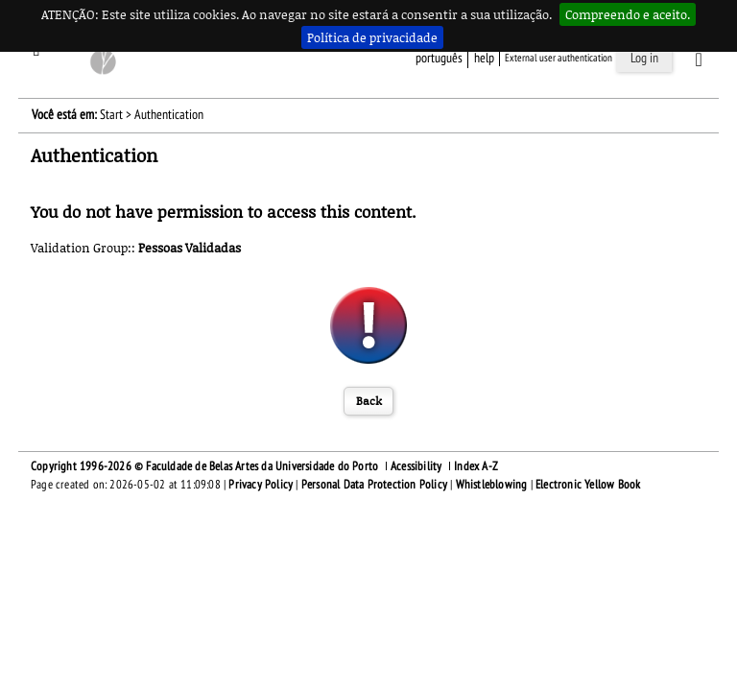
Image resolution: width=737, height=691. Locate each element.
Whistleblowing (492, 484)
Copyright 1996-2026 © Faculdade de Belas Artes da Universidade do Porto (204, 466)
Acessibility (416, 466)
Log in (644, 58)
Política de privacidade (372, 37)
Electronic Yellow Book (587, 484)
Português (439, 58)
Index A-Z (476, 466)
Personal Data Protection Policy (374, 484)
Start (111, 115)
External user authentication (558, 58)
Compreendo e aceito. (627, 14)
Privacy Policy (260, 484)
